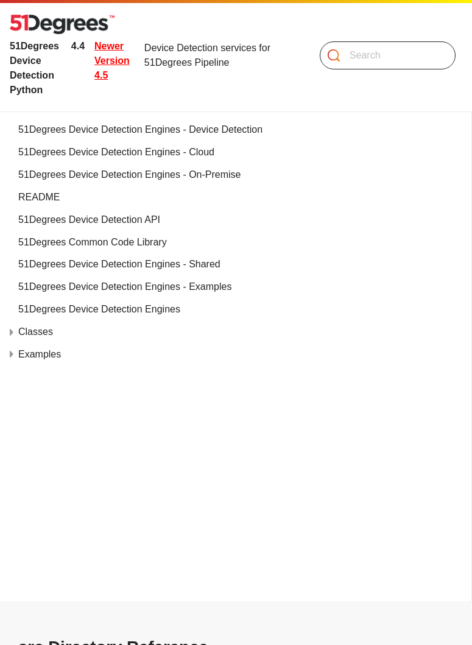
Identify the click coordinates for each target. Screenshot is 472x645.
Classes (35, 331)
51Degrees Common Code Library (92, 242)
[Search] (383, 55)
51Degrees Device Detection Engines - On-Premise (129, 174)
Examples (39, 354)
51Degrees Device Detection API (89, 219)
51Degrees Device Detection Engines (99, 309)
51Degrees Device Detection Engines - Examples (124, 286)
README (39, 197)
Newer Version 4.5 (112, 60)
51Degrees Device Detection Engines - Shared (119, 264)
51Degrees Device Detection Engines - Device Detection (140, 129)
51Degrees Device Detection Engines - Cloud (116, 152)
